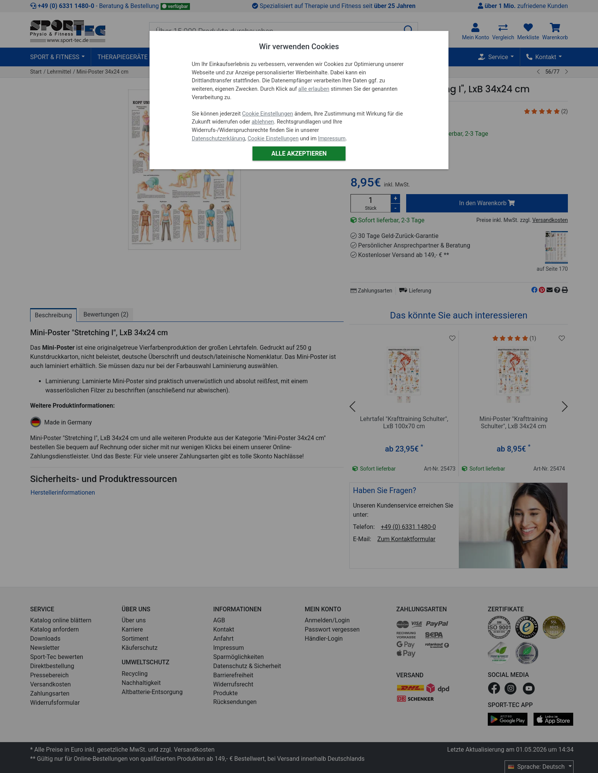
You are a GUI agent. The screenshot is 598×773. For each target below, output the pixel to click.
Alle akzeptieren (298, 153)
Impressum (332, 138)
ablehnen (263, 122)
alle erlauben (313, 89)
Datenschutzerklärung (218, 138)
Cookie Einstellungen (267, 114)
